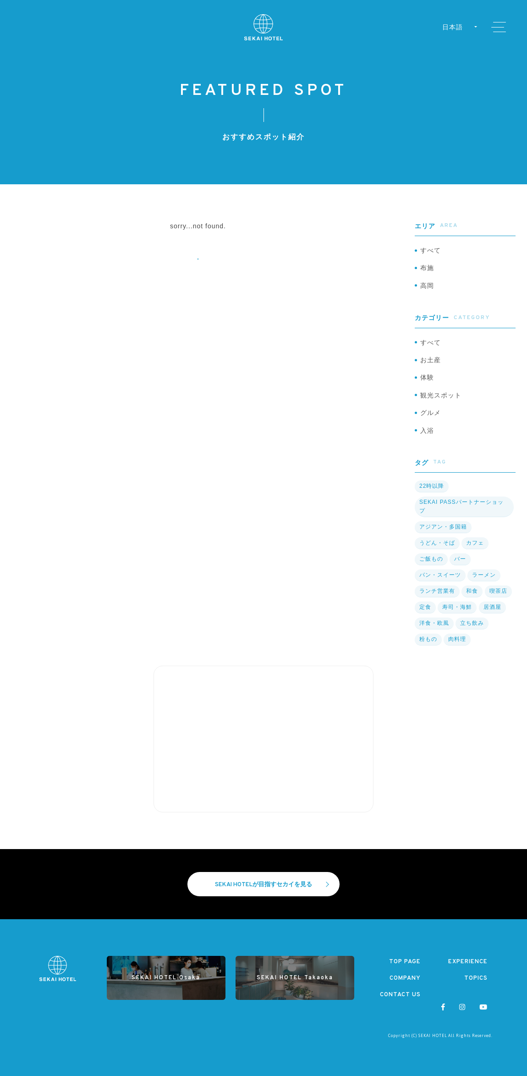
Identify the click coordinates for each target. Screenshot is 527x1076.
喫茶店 (498, 591)
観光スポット (440, 395)
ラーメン (484, 575)
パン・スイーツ (440, 575)
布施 (427, 267)
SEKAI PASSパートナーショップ (461, 506)
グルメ (430, 412)
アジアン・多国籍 (443, 527)
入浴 (427, 430)
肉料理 (457, 639)
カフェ (475, 543)
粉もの (428, 639)
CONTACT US (400, 995)
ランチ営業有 (437, 591)
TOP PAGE (405, 962)
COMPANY (405, 978)
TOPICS (476, 978)
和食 (472, 591)
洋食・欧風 (434, 623)
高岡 (427, 285)
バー (460, 559)
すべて (430, 250)
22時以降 (431, 486)
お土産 (430, 360)
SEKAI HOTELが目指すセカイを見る (272, 884)
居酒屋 (492, 607)
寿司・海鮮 (457, 607)
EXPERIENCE (468, 962)
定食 (425, 607)
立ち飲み (472, 623)
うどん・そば (437, 543)
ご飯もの (431, 559)
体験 (427, 377)
